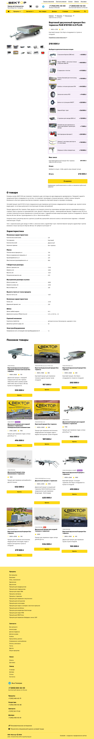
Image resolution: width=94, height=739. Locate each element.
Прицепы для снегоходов (16, 603)
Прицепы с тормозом (15, 596)
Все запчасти (13, 627)
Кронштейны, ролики (15, 639)
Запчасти (29, 11)
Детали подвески (14, 632)
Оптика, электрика (15, 643)
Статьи (70, 1)
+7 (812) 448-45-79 (14, 698)
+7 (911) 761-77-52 (14, 711)
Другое (11, 648)
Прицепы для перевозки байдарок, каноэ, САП (23, 617)
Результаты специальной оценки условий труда (26, 729)
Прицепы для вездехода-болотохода (20, 610)
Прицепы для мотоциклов (17, 601)
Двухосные (68, 16)
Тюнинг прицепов (48, 1)
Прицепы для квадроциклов (17, 587)
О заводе (65, 11)
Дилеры (54, 11)
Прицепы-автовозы (15, 594)
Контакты (77, 11)
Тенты (11, 646)
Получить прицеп (61, 1)
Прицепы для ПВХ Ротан (16, 615)
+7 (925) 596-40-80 (57, 6)
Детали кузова (13, 634)
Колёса (11, 636)
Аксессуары (13, 629)
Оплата (76, 1)
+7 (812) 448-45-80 (14, 705)
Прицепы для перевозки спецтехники (20, 598)
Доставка (83, 1)
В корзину (68, 181)
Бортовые (12, 577)
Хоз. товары (42, 11)
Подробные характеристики (57, 37)
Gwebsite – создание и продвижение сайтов (73, 735)
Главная (51, 16)
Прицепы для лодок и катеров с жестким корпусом (24, 605)
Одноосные (12, 582)
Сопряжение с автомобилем (17, 641)
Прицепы (17, 11)
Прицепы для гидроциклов (17, 589)
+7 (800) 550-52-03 (77, 6)
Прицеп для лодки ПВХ (16, 591)
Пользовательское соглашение (20, 726)
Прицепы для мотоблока (16, 608)
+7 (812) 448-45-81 (14, 718)
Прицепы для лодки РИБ (16, 613)
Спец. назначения (14, 580)
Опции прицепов (14, 650)
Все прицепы (13, 575)
